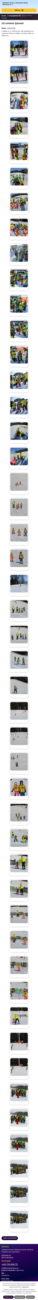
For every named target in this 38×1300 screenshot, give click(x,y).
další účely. (26, 1287)
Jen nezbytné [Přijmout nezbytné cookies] (19, 1297)
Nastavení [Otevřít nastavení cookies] (30, 1297)
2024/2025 (11, 28)
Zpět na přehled (9, 1238)
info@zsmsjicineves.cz (9, 1268)
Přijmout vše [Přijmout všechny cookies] (8, 1297)
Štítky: (3, 28)
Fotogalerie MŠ (14, 15)
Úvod (3, 15)
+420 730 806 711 (9, 1264)
